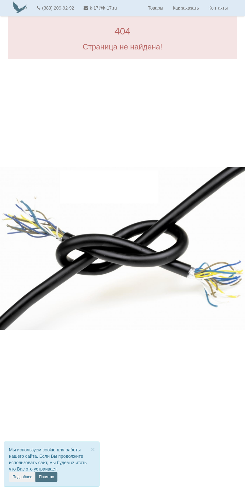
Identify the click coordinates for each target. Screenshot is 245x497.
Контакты (218, 8)
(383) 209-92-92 (55, 8)
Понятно (46, 477)
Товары (155, 8)
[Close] (93, 449)
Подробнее (22, 477)
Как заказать (186, 8)
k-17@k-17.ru (100, 8)
